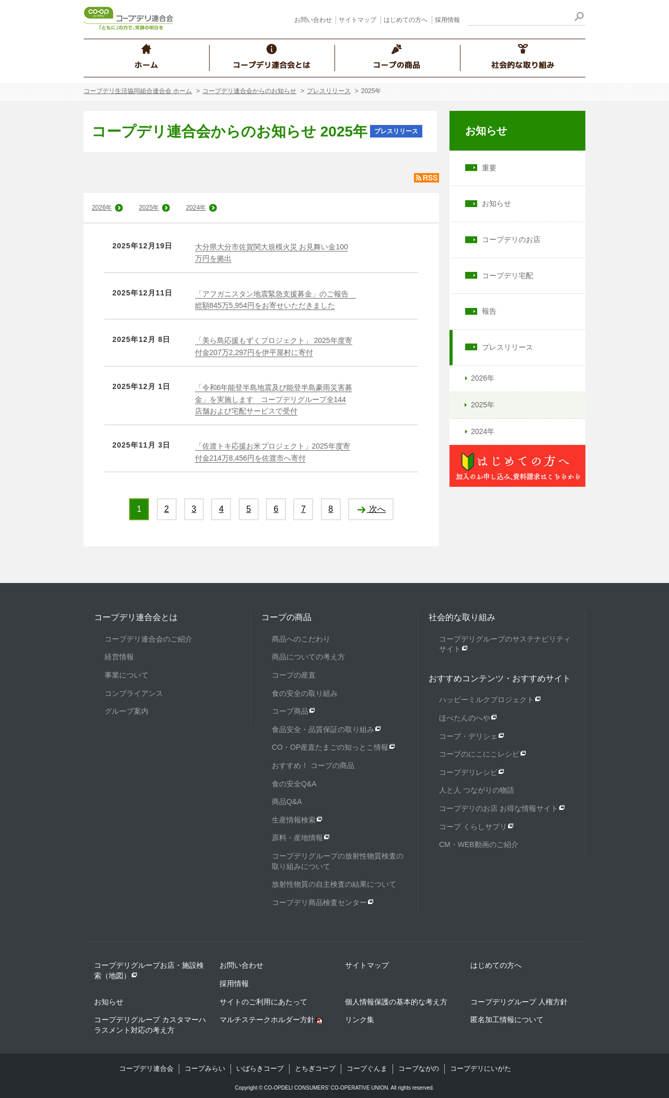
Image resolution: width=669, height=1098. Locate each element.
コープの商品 (286, 617)
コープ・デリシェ (468, 736)
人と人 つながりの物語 (476, 790)
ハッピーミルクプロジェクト (486, 699)
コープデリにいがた (480, 1068)
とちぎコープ (315, 1068)
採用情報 (447, 20)
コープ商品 (290, 711)
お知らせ (486, 130)
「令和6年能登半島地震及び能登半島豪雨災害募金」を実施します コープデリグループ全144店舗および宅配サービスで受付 (274, 399)
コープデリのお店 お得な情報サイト (498, 808)
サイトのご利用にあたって (263, 1002)
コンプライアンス (134, 693)
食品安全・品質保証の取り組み (323, 729)
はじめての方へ (406, 20)
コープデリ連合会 (146, 1068)
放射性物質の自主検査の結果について (334, 884)
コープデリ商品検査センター (319, 902)
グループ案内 (126, 711)
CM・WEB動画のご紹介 (478, 844)
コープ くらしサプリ (473, 826)
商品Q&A (287, 801)
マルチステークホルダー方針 (267, 1019)
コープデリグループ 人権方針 (519, 1002)
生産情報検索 (294, 820)
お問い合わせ (313, 20)
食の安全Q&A (294, 784)
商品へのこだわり (301, 639)
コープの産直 (294, 675)
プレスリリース (329, 91)
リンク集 (359, 1019)
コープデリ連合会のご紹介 (148, 639)
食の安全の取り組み (305, 693)
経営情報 (119, 657)
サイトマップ (357, 20)
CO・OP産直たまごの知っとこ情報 (330, 747)
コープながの (418, 1068)
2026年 (102, 207)
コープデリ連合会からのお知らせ (249, 91)
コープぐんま (367, 1068)
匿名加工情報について (507, 1019)
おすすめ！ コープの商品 (313, 765)
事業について (126, 675)
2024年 (196, 207)
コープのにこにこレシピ (479, 754)
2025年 (149, 207)
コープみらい (204, 1068)
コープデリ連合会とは (136, 617)
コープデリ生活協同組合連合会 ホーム (138, 91)
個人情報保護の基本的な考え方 (396, 1002)
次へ (371, 509)
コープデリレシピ (468, 772)
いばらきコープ (260, 1068)
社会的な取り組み (462, 617)
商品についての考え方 (308, 657)
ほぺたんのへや (464, 718)
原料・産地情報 (297, 837)
